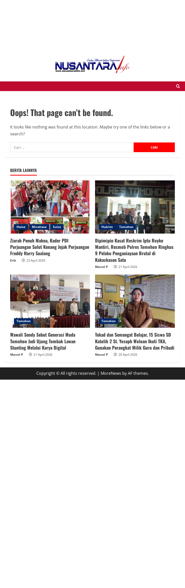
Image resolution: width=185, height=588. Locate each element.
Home (21, 227)
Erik (13, 260)
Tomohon (126, 227)
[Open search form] (178, 86)
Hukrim (107, 227)
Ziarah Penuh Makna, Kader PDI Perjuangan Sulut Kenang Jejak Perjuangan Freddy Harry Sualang (49, 246)
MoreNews (111, 373)
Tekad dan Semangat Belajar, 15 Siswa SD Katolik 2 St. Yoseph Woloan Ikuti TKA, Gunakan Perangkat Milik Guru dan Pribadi (134, 341)
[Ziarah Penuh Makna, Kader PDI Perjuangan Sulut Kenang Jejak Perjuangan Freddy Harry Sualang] (50, 207)
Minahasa (39, 227)
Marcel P (101, 267)
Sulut (57, 227)
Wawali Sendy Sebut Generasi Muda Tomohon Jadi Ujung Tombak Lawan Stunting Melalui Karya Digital (42, 341)
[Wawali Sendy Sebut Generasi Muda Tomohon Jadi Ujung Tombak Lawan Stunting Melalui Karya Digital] (50, 301)
